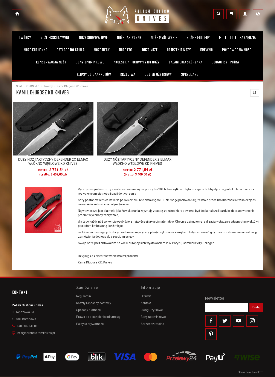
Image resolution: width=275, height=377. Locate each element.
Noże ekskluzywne (55, 38)
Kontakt (146, 301)
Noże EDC (126, 50)
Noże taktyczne (129, 38)
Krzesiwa (128, 74)
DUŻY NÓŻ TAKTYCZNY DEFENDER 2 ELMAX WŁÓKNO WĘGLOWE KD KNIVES (137, 161)
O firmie (146, 294)
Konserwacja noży (51, 62)
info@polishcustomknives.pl (33, 332)
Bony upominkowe (153, 314)
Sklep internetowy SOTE (250, 372)
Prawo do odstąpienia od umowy (98, 314)
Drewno (206, 50)
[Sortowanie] (254, 93)
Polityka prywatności (90, 321)
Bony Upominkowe (90, 62)
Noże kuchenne (35, 50)
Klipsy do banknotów (94, 74)
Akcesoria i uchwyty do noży (137, 62)
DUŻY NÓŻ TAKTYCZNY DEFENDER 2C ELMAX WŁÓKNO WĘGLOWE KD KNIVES (53, 161)
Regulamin (83, 294)
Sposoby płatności (88, 307)
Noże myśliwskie (164, 38)
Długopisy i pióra (225, 62)
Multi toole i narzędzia (237, 38)
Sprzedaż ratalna (152, 321)
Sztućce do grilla (71, 50)
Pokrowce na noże (236, 50)
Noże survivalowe (93, 38)
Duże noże (150, 50)
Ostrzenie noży (179, 50)
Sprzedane (189, 74)
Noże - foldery (198, 38)
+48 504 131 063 (25, 325)
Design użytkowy (158, 74)
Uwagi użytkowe (152, 307)
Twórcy (25, 38)
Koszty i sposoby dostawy (93, 301)
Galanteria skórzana (185, 62)
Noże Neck (102, 50)
